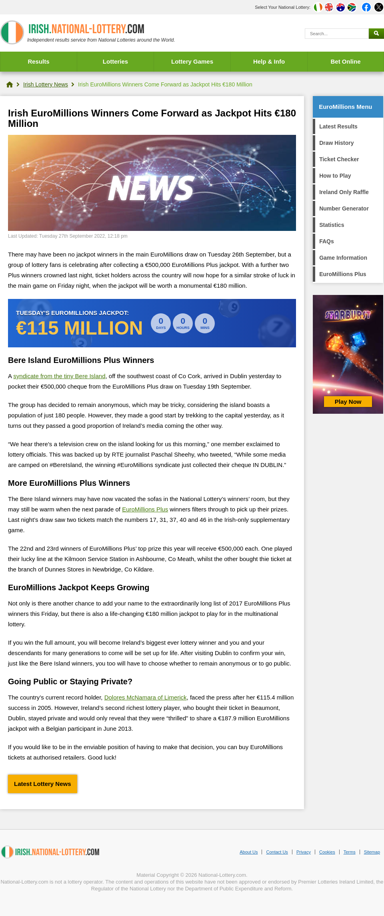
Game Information (343, 258)
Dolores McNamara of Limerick (145, 697)
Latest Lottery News (42, 783)
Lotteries (115, 61)
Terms (350, 852)
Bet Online (345, 61)
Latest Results (338, 126)
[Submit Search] (376, 33)
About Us (249, 852)
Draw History (336, 143)
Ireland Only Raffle (344, 192)
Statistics (331, 225)
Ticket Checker (339, 159)
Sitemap (372, 852)
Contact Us (277, 852)
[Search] (337, 33)
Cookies (327, 852)
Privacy (303, 852)
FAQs (326, 241)
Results (38, 61)
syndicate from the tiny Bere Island (59, 376)
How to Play (335, 175)
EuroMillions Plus (145, 509)
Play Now (348, 401)
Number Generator (344, 208)
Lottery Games (192, 61)
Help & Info (269, 61)
